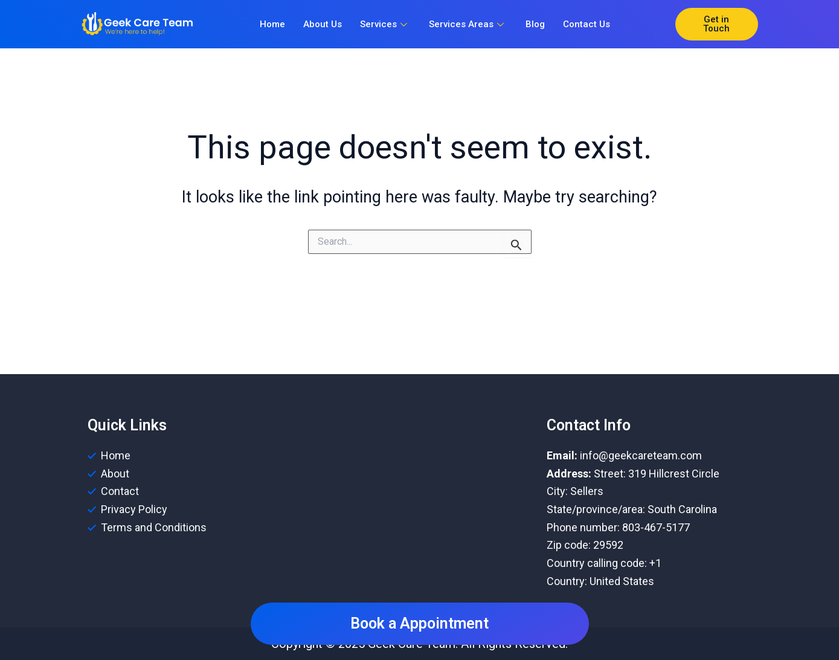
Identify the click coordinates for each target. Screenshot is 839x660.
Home (272, 24)
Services (383, 24)
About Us (322, 24)
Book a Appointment (419, 623)
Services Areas (466, 24)
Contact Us (586, 24)
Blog (535, 24)
